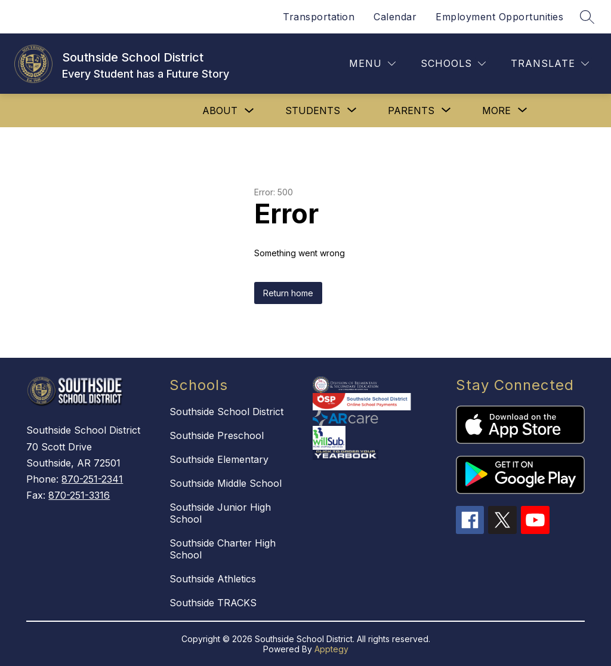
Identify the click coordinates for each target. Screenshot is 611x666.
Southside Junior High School (220, 513)
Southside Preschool (216, 435)
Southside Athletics (212, 579)
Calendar (395, 17)
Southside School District (226, 412)
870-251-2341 (92, 479)
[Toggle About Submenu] (249, 111)
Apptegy (331, 649)
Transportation (318, 17)
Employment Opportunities (499, 17)
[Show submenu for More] (496, 110)
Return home (288, 293)
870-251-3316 (79, 495)
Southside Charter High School (222, 549)
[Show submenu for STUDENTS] (312, 110)
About (219, 110)
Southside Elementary (219, 459)
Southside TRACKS (213, 603)
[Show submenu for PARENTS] (411, 110)
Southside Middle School (225, 483)
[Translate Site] (550, 63)
